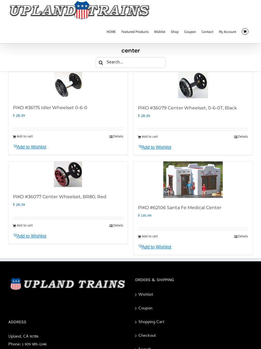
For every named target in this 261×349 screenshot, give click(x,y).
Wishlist (145, 294)
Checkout (147, 336)
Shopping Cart (151, 322)
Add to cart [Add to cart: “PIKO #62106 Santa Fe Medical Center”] (150, 236)
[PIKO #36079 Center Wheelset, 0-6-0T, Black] (193, 85)
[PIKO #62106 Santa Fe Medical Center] (193, 179)
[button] (40, 147)
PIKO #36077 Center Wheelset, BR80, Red (59, 196)
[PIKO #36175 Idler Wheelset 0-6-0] (68, 85)
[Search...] (131, 62)
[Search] (101, 62)
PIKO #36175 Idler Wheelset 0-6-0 (50, 107)
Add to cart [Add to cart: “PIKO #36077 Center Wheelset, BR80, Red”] (25, 225)
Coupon (145, 308)
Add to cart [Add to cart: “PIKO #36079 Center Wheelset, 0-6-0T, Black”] (150, 137)
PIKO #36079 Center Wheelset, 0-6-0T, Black (187, 108)
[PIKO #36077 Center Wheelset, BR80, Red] (68, 174)
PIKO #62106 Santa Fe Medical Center (179, 207)
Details (118, 136)
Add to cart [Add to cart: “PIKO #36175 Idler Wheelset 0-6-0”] (25, 136)
